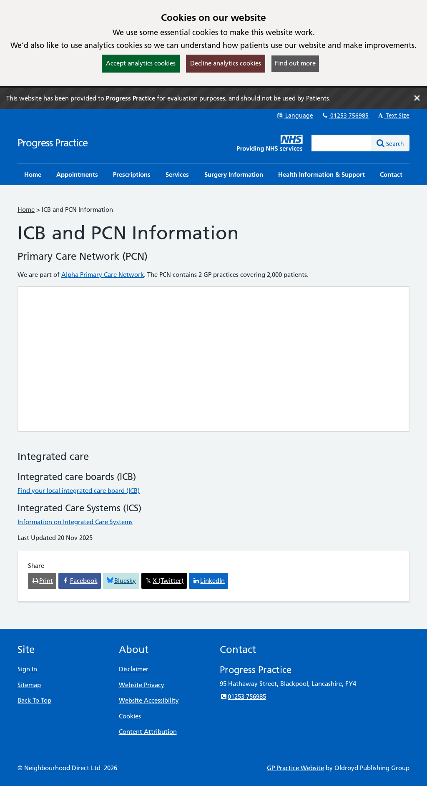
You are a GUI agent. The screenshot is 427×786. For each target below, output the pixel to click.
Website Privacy (141, 685)
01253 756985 (345, 115)
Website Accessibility (149, 700)
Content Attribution (148, 732)
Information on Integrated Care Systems (75, 522)
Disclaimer (133, 669)
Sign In (27, 669)
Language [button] (294, 115)
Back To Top (34, 700)
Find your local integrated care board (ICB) (79, 491)
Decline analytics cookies (225, 63)
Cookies (130, 716)
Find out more (295, 63)
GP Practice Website (295, 768)
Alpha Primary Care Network (102, 275)
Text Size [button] (393, 115)
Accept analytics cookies (141, 63)
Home (26, 209)
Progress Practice (53, 143)
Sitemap (29, 685)
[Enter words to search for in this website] (341, 143)
